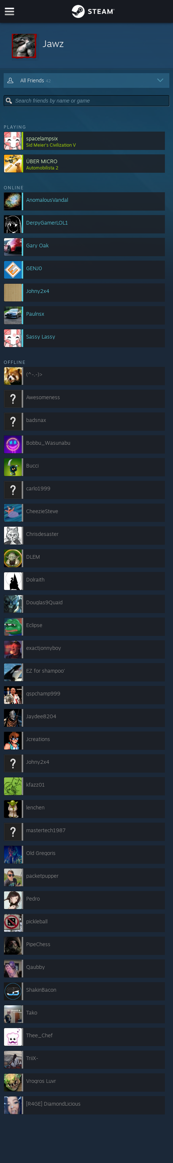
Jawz (53, 43)
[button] (86, 46)
